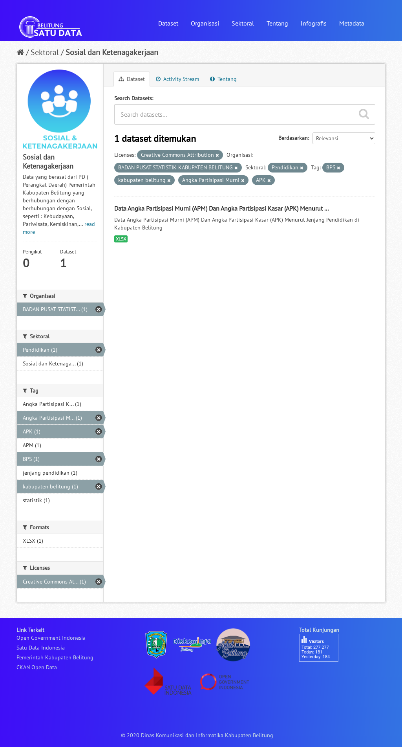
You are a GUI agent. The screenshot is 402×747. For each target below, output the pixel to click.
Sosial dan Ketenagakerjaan (112, 52)
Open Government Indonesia (51, 637)
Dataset (168, 23)
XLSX (121, 239)
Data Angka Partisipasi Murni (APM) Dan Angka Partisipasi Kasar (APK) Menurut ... (221, 208)
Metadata (351, 23)
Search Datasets (133, 98)
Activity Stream (177, 79)
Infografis (314, 23)
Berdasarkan (293, 137)
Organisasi (205, 23)
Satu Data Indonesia (40, 647)
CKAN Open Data (36, 667)
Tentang (277, 23)
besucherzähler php (322, 675)
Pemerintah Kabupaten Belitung (54, 657)
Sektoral (243, 23)
